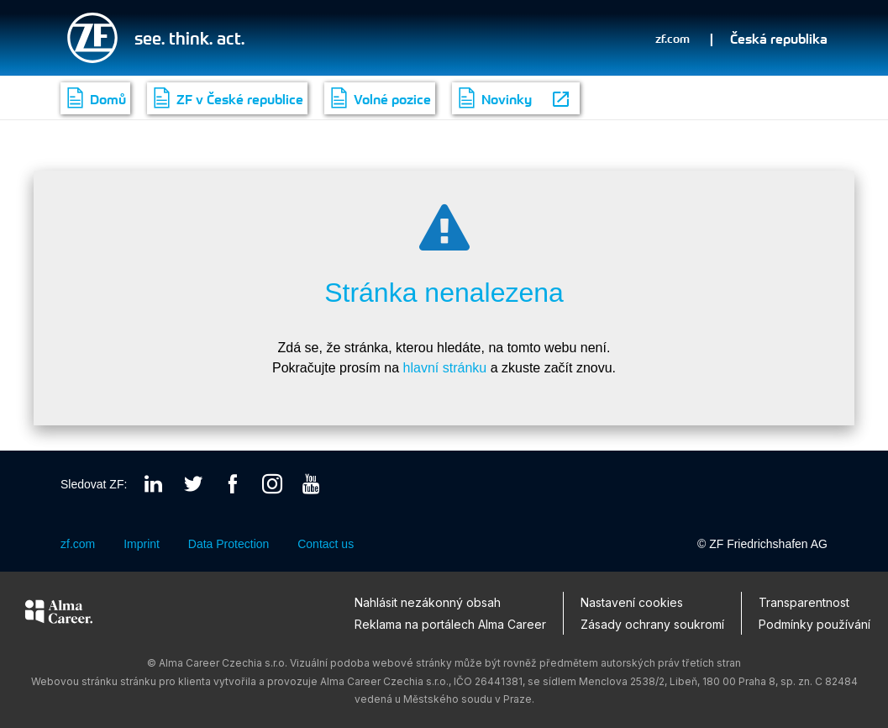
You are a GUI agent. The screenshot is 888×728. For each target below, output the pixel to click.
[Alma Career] (59, 614)
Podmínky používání (814, 623)
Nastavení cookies (632, 602)
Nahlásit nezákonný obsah (428, 602)
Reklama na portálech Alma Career (450, 623)
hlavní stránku (445, 368)
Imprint (141, 544)
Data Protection (229, 544)
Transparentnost (804, 602)
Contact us (325, 544)
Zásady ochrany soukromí (652, 623)
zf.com (672, 37)
